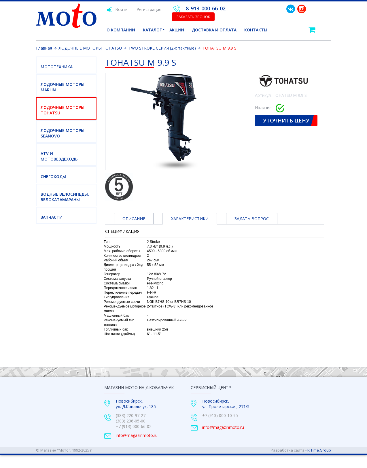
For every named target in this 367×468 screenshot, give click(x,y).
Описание (133, 218)
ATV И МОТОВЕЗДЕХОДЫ (60, 156)
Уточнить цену (286, 120)
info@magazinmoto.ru (137, 435)
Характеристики (190, 218)
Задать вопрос (251, 218)
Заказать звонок (193, 16)
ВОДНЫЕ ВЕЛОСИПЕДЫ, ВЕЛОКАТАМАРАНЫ (65, 196)
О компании (121, 30)
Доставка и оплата (214, 30)
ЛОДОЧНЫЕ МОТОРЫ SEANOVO (62, 133)
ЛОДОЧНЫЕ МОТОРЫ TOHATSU (62, 110)
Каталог (152, 30)
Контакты (255, 30)
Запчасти (52, 217)
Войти (117, 9)
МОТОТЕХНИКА (57, 66)
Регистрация (149, 9)
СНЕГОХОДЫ (53, 176)
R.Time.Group (319, 450)
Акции (176, 30)
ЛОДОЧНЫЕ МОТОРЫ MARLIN (62, 87)
